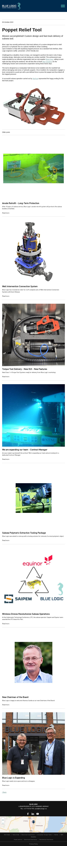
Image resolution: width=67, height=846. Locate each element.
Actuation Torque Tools (44, 834)
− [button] (3, 822)
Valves (56, 834)
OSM (65, 831)
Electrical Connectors (28, 834)
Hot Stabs (7, 834)
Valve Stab (16, 834)
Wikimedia (61, 831)
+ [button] (3, 819)
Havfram (35, 78)
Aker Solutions (47, 61)
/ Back (4, 792)
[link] (27, 814)
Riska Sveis (49, 59)
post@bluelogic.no (41, 809)
